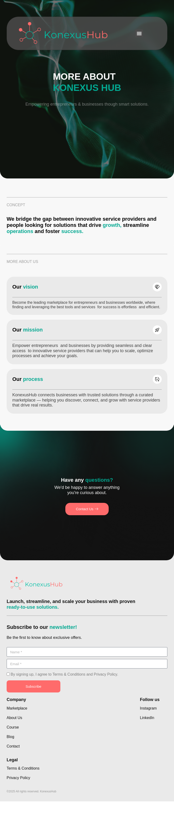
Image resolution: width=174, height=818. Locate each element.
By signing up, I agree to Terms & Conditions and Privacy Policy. (64, 674)
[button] (139, 33)
